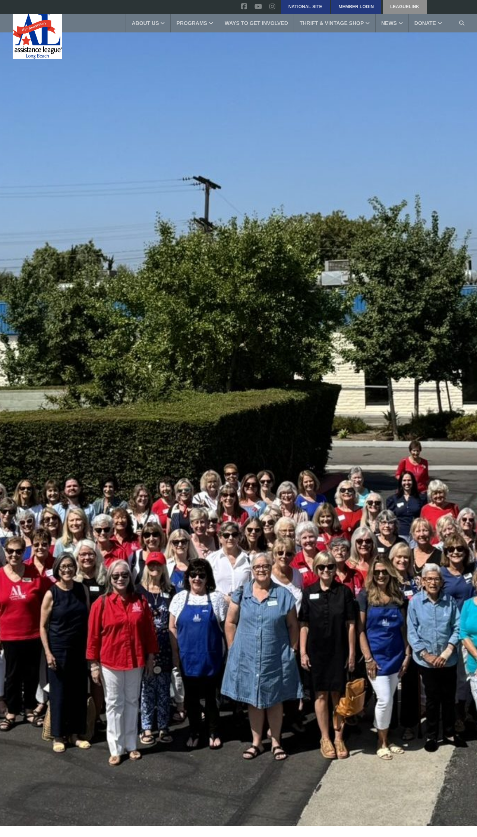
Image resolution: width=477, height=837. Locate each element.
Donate (428, 23)
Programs (194, 23)
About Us (148, 23)
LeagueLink (404, 6)
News (392, 23)
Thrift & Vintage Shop (335, 23)
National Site (305, 6)
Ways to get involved (256, 23)
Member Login (356, 6)
